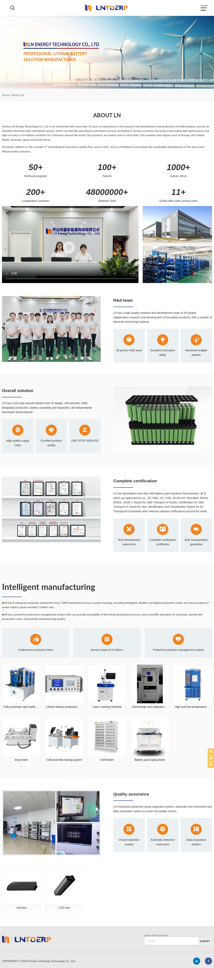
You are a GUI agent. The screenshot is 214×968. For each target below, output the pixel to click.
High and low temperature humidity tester (193, 706)
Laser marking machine (107, 706)
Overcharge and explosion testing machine (150, 706)
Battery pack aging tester (150, 759)
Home (5, 95)
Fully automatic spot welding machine (21, 706)
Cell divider (107, 759)
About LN (18, 95)
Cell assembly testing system (64, 759)
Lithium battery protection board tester (64, 706)
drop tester (21, 759)
